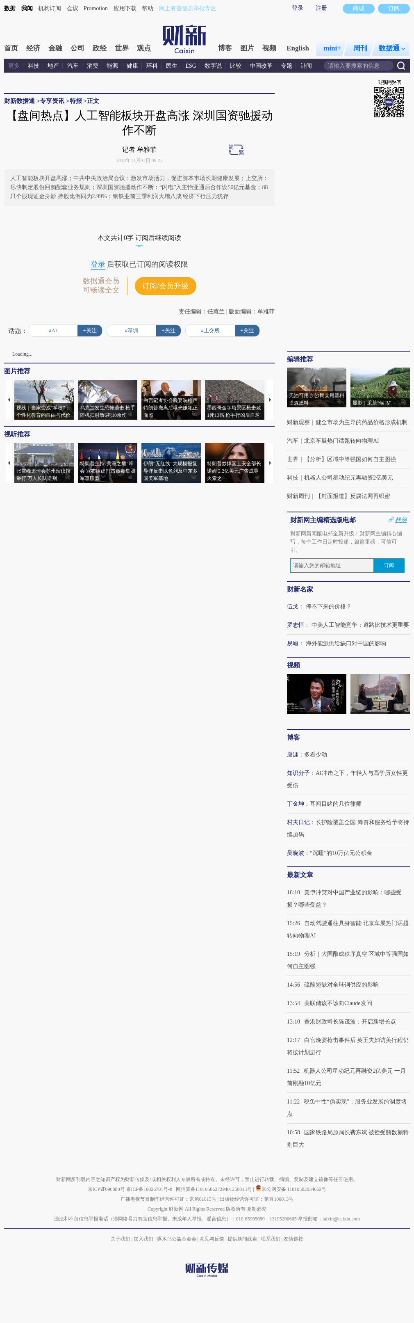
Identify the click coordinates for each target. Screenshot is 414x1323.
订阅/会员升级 (165, 286)
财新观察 (298, 422)
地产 (53, 66)
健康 (132, 66)
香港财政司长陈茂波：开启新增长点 (350, 1022)
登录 (297, 8)
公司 (77, 48)
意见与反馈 (212, 1239)
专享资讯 (52, 101)
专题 (286, 66)
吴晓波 (295, 853)
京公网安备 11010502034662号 (291, 1189)
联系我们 (270, 1239)
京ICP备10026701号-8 (150, 1189)
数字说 (213, 66)
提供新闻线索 (242, 1239)
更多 (14, 66)
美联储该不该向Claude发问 (338, 1003)
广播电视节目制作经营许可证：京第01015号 (168, 1199)
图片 (247, 48)
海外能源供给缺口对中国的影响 (346, 643)
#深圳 (132, 330)
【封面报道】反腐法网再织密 (353, 496)
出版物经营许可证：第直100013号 (256, 1199)
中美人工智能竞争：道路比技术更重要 (360, 625)
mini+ (332, 48)
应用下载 (125, 8)
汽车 (73, 66)
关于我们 (120, 1239)
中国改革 (261, 66)
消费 (92, 66)
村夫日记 (298, 822)
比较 (235, 66)
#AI (53, 330)
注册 (321, 8)
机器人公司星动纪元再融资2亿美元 (348, 478)
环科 (152, 66)
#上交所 (210, 330)
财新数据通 (19, 101)
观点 (144, 48)
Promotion (96, 8)
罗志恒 (295, 625)
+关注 (89, 330)
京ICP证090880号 (106, 1189)
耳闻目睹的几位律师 (336, 804)
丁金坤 (295, 804)
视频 (269, 48)
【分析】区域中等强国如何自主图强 (350, 459)
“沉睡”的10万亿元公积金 (341, 853)
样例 (401, 519)
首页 (11, 48)
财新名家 (300, 589)
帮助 (147, 8)
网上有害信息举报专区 (187, 8)
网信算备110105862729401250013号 (214, 1189)
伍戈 (292, 606)
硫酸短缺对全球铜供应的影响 (341, 985)
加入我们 (143, 1239)
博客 (225, 48)
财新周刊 (298, 496)
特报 (76, 101)
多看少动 (315, 755)
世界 (122, 48)
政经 (100, 48)
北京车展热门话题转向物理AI (341, 441)
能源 (113, 66)
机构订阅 (49, 8)
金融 (55, 48)
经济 (33, 48)
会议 (72, 8)
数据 (10, 8)
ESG (191, 66)
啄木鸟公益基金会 (177, 1239)
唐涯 (292, 755)
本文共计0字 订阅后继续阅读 (139, 237)
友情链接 (293, 1239)
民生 (171, 66)
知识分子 (298, 773)
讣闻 (306, 66)
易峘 (292, 643)
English (298, 48)
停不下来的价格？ (329, 606)
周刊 (360, 48)
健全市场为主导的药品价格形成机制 (361, 422)
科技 (33, 66)
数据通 (392, 48)
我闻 (27, 8)
